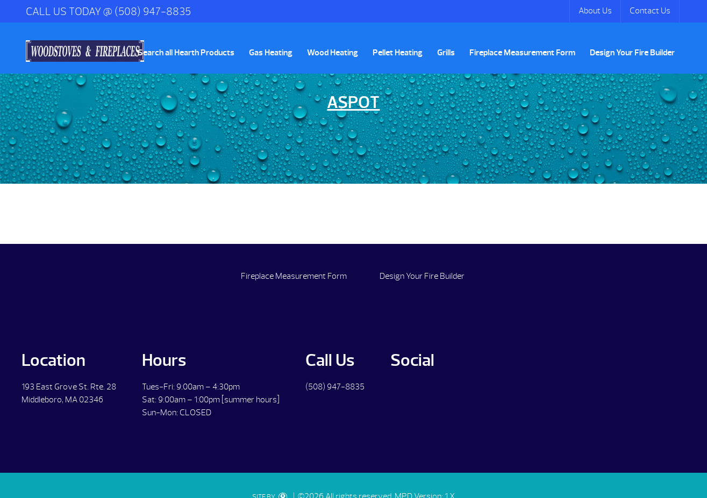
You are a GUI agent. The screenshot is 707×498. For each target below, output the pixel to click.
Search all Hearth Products (186, 52)
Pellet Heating (398, 52)
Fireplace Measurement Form (522, 52)
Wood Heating (332, 52)
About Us (595, 10)
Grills (446, 52)
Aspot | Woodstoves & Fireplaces (85, 51)
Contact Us (650, 10)
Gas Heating (270, 52)
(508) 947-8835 (335, 386)
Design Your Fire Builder (632, 52)
